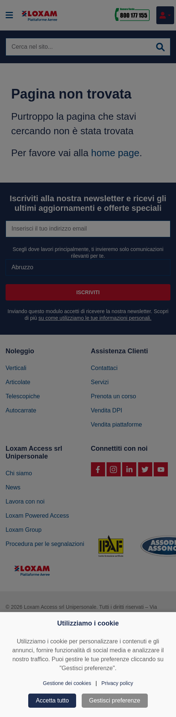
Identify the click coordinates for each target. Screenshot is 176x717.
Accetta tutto (52, 700)
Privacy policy (117, 683)
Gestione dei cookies (67, 683)
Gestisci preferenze (114, 700)
